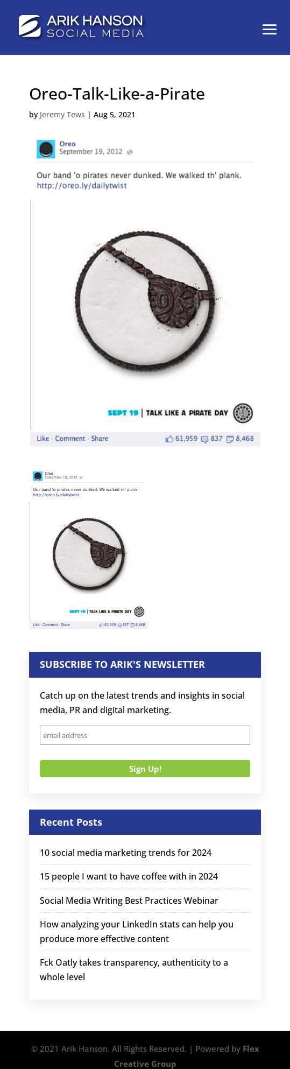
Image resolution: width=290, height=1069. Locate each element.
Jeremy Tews (62, 114)
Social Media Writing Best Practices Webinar (129, 900)
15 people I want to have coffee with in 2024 (129, 876)
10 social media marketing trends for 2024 (125, 853)
